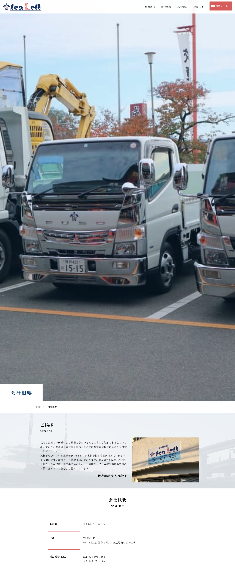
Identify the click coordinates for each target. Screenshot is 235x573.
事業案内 (150, 6)
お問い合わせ (221, 6)
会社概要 (166, 6)
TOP (38, 406)
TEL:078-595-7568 (94, 556)
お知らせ (198, 6)
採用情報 (182, 6)
